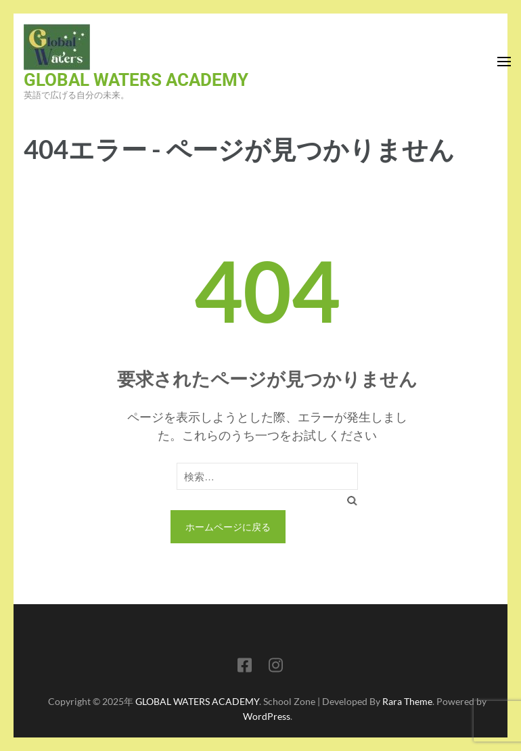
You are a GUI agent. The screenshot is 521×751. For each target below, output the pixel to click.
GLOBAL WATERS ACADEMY (136, 80)
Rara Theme (407, 701)
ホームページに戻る (228, 526)
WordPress (266, 716)
